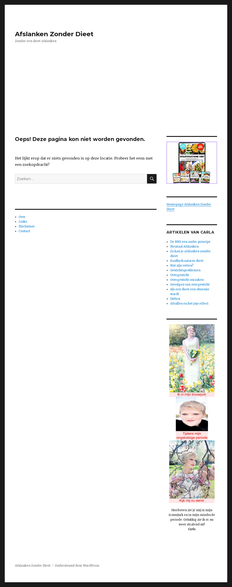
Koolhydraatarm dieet (186, 261)
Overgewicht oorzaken (187, 280)
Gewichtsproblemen (185, 270)
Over (22, 217)
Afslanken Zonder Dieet (54, 34)
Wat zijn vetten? (181, 265)
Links (23, 222)
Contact (24, 231)
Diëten (175, 299)
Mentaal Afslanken (184, 246)
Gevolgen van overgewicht (190, 284)
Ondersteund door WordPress (77, 566)
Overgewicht (179, 275)
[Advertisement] (117, 102)
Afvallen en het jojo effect (189, 303)
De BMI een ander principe (190, 242)
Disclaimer (27, 226)
